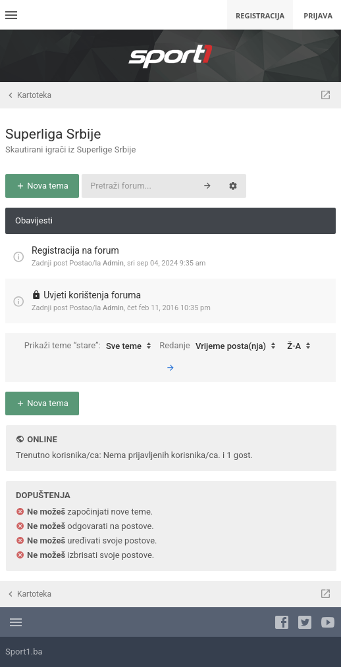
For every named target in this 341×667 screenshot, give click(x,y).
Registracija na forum (75, 250)
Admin (113, 263)
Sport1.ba (24, 651)
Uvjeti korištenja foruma (92, 295)
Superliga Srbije (53, 134)
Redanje (220, 346)
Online (42, 439)
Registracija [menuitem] (260, 15)
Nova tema (42, 186)
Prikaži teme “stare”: (90, 346)
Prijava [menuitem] (317, 15)
